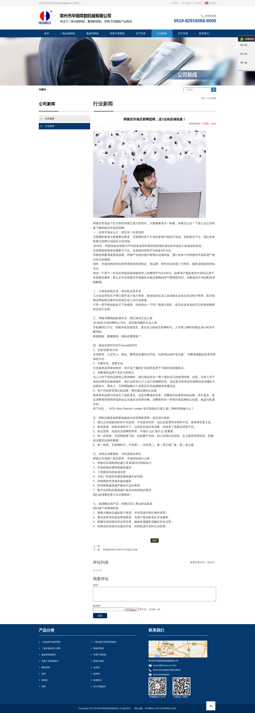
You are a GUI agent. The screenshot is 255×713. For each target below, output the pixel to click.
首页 (203, 98)
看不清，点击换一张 (149, 609)
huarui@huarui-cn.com (164, 665)
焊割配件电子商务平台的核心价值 (120, 549)
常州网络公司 (151, 708)
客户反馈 (186, 3)
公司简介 (175, 3)
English (210, 3)
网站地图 (138, 708)
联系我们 (197, 3)
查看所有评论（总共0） (203, 562)
